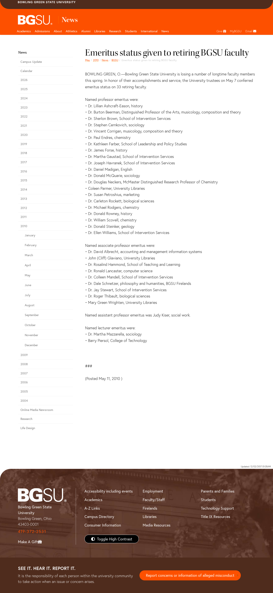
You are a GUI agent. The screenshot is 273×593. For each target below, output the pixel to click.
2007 (24, 373)
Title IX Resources (215, 516)
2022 (24, 116)
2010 (96, 60)
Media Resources (156, 525)
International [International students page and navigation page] (149, 31)
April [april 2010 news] (28, 265)
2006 (24, 382)
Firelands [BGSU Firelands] (150, 508)
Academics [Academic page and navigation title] (24, 31)
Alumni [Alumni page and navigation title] (85, 31)
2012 (23, 208)
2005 (24, 391)
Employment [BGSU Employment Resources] (153, 491)
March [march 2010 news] (29, 255)
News (105, 60)
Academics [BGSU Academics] (93, 499)
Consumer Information (102, 525)
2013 (23, 199)
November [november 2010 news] (31, 335)
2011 (23, 217)
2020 (24, 135)
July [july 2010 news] (27, 295)
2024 (24, 98)
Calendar (26, 71)
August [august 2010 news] (29, 305)
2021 (23, 126)
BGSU (115, 60)
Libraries (99, 31)
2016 (23, 171)
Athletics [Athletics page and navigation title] (71, 31)
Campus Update (31, 62)
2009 (24, 355)
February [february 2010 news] (30, 245)
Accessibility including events (108, 491)
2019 (23, 144)
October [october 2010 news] (30, 325)
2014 (23, 189)
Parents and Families (217, 491)
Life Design (27, 428)
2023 (24, 107)
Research (26, 419)
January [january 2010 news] (30, 235)
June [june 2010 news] (28, 285)
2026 (24, 80)
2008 (24, 364)
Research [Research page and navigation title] (115, 31)
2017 (23, 162)
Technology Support (217, 508)
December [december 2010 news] (31, 345)
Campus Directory (99, 516)
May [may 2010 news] (87, 60)
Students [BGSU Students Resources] (208, 499)
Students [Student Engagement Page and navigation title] (131, 31)
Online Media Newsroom (36, 410)
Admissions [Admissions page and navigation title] (42, 31)
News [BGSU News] (165, 31)
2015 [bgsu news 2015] (23, 180)
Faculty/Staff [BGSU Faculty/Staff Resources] (154, 499)
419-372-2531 (32, 531)
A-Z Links (92, 508)
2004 (24, 401)
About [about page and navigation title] (58, 31)
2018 (23, 153)
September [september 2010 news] (32, 315)
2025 (24, 89)
